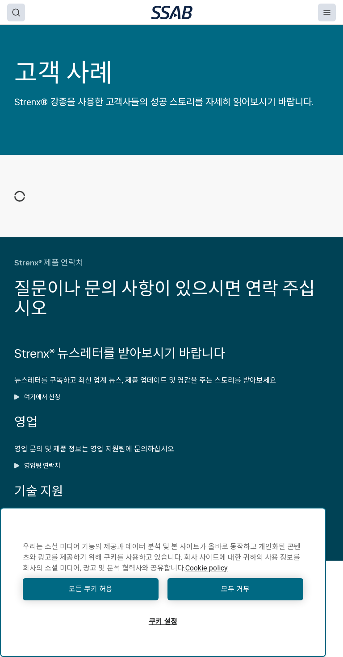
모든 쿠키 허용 (91, 589)
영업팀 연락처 (37, 466)
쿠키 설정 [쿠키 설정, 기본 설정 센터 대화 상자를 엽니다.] (163, 621)
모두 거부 (235, 589)
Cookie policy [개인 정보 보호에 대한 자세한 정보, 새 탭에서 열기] (206, 568)
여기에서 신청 (37, 397)
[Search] (16, 12)
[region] (163, 582)
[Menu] (327, 12)
